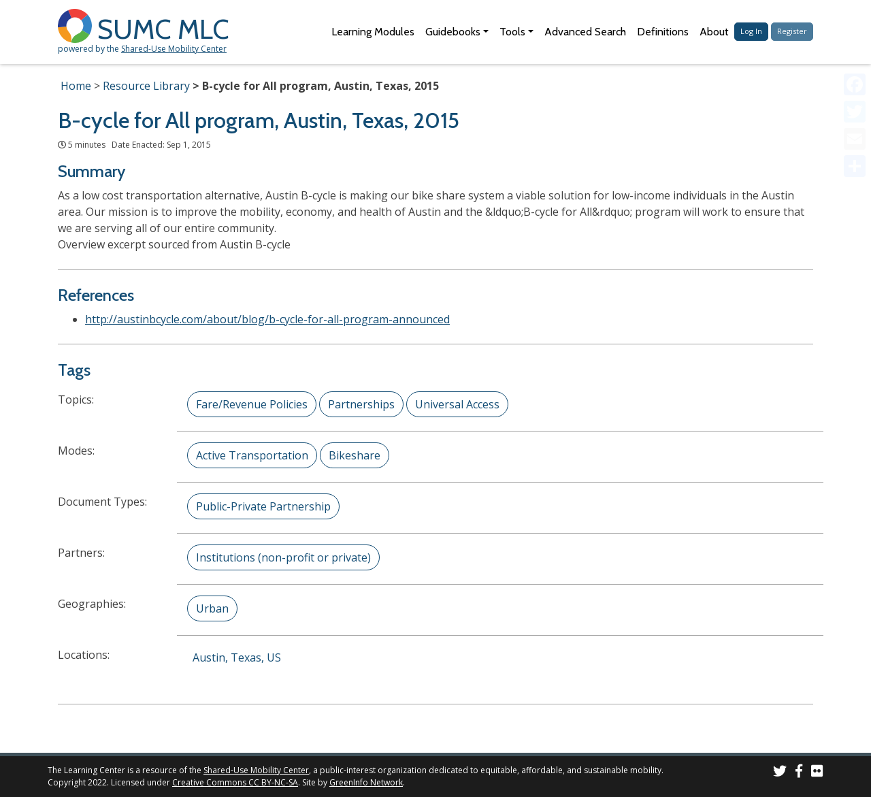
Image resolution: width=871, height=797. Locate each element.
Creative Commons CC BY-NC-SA (235, 782)
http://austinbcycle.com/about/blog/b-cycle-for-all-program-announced (267, 319)
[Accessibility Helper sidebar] (854, 16)
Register (792, 31)
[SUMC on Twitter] (780, 773)
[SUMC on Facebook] (798, 773)
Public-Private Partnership (263, 506)
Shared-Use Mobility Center (174, 48)
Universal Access (457, 404)
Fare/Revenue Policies (252, 404)
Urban (212, 608)
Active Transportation (252, 455)
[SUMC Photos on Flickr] (817, 773)
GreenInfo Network (366, 782)
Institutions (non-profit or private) (283, 557)
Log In (751, 31)
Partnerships (361, 404)
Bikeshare (354, 455)
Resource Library (146, 85)
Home (76, 85)
